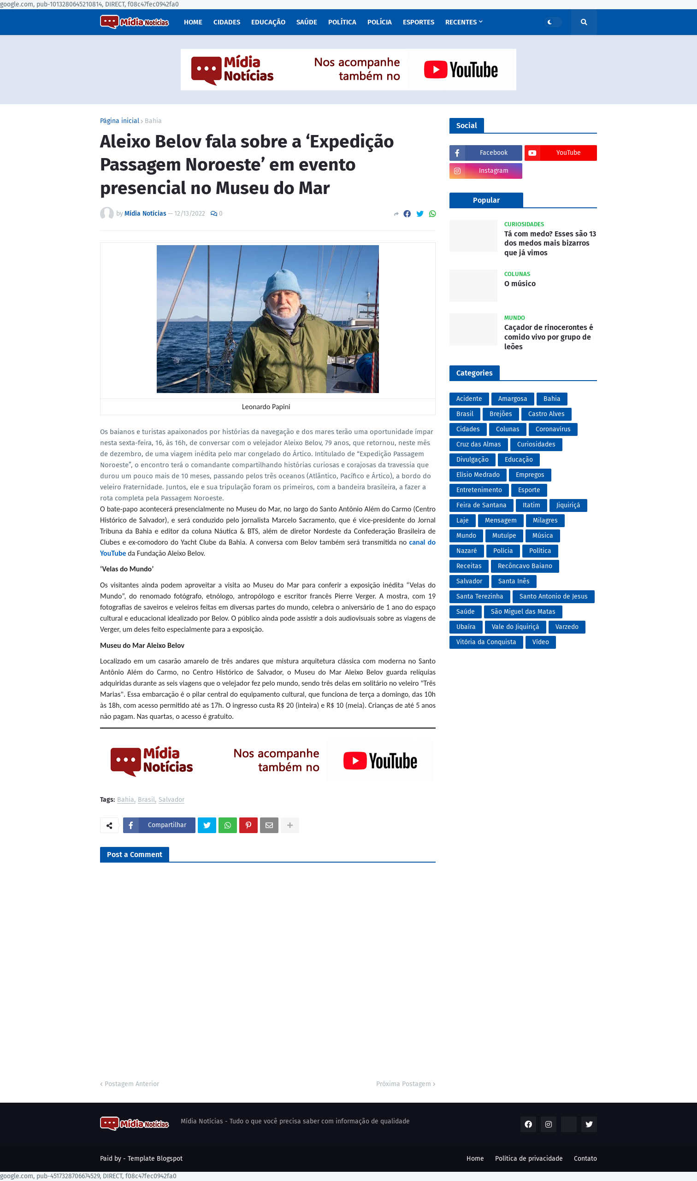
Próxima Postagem (403, 1084)
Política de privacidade (529, 1159)
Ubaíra (466, 627)
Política (540, 551)
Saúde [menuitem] (306, 22)
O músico (520, 283)
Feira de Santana (481, 505)
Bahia (153, 121)
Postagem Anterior (132, 1084)
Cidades (468, 429)
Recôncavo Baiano (525, 566)
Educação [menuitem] (268, 22)
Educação (519, 460)
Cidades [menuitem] (226, 22)
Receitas (469, 566)
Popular (486, 200)
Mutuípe (504, 536)
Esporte (529, 490)
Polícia (503, 551)
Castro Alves (546, 414)
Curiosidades (536, 444)
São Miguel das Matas (523, 612)
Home (475, 1159)
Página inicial (119, 121)
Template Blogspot (155, 1159)
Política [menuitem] (342, 22)
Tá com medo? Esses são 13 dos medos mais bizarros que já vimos (550, 243)
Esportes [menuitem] (418, 22)
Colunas (508, 429)
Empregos (530, 475)
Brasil (146, 800)
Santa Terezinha (479, 596)
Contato (585, 1159)
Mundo (466, 536)
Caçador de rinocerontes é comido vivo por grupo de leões (548, 337)
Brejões (501, 414)
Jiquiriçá (568, 505)
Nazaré (466, 551)
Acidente (469, 399)
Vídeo (540, 642)
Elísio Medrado (478, 475)
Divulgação (472, 460)
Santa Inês (514, 581)
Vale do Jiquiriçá (515, 627)
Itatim (531, 505)
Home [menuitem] (193, 22)
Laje (462, 520)
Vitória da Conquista (486, 642)
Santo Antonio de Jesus (554, 596)
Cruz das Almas (478, 444)
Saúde (465, 612)
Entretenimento (479, 490)
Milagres (545, 520)
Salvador (171, 800)
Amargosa (512, 399)
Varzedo (567, 627)
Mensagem (501, 520)
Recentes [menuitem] (461, 22)
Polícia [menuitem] (379, 22)
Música (542, 536)
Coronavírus (553, 429)
